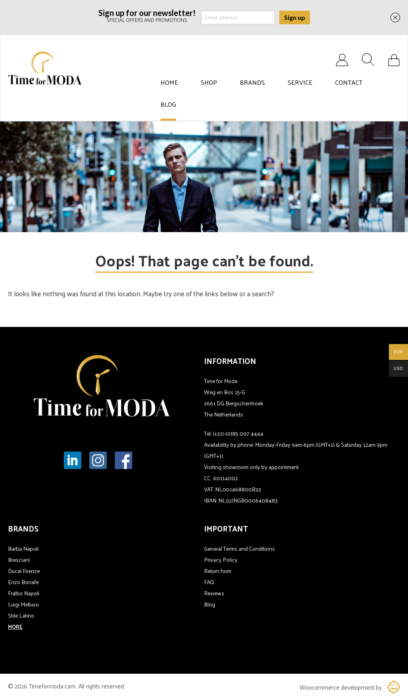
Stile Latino (21, 615)
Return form (217, 571)
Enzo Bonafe (23, 582)
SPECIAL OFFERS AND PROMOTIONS (147, 15)
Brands (252, 82)
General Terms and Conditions (239, 548)
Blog (168, 104)
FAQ (209, 582)
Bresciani (19, 560)
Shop (209, 82)
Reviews (214, 593)
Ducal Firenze (24, 571)
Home (169, 82)
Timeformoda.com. (53, 685)
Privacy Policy (220, 560)
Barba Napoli (23, 548)
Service (300, 82)
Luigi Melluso (23, 604)
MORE (15, 627)
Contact (349, 82)
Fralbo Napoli (23, 593)
